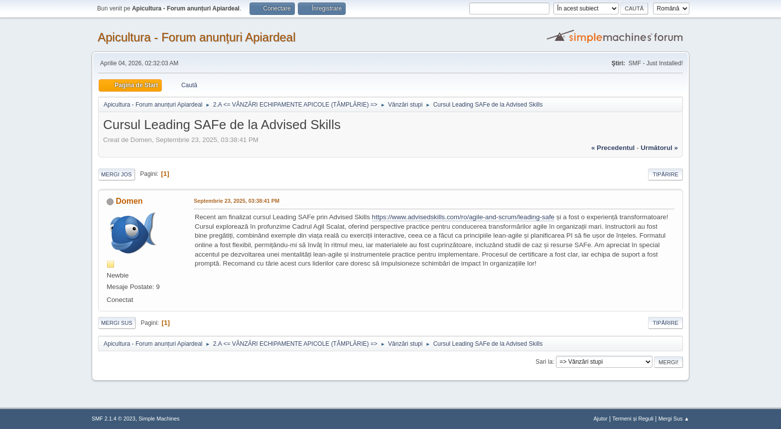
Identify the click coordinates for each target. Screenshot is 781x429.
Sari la (543, 361)
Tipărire (665, 174)
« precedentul (613, 147)
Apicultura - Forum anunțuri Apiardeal (196, 37)
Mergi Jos (116, 174)
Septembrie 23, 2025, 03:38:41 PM (236, 201)
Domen (129, 201)
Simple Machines (158, 419)
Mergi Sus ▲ (673, 419)
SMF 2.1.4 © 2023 (113, 419)
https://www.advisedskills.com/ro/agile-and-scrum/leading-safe (463, 217)
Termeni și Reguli (632, 419)
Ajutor (600, 419)
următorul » (659, 147)
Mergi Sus (116, 323)
